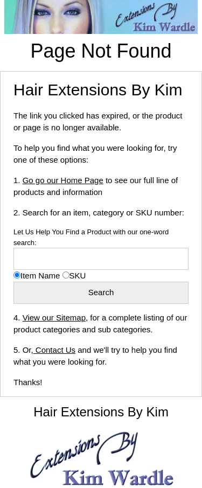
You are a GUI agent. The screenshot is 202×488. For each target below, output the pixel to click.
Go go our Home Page (63, 180)
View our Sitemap (54, 317)
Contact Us (54, 349)
